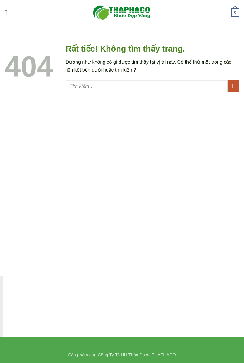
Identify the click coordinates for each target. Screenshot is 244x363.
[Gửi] (233, 86)
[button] (8, 12)
